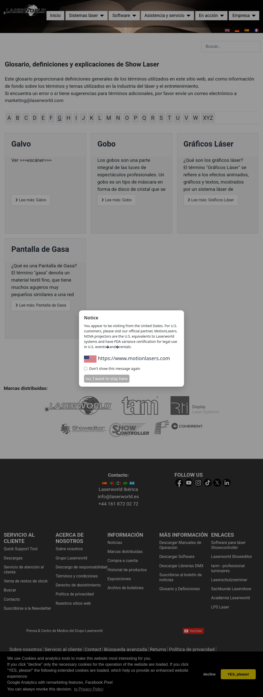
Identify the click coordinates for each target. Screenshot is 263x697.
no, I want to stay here (107, 378)
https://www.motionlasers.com (127, 358)
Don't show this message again (112, 368)
